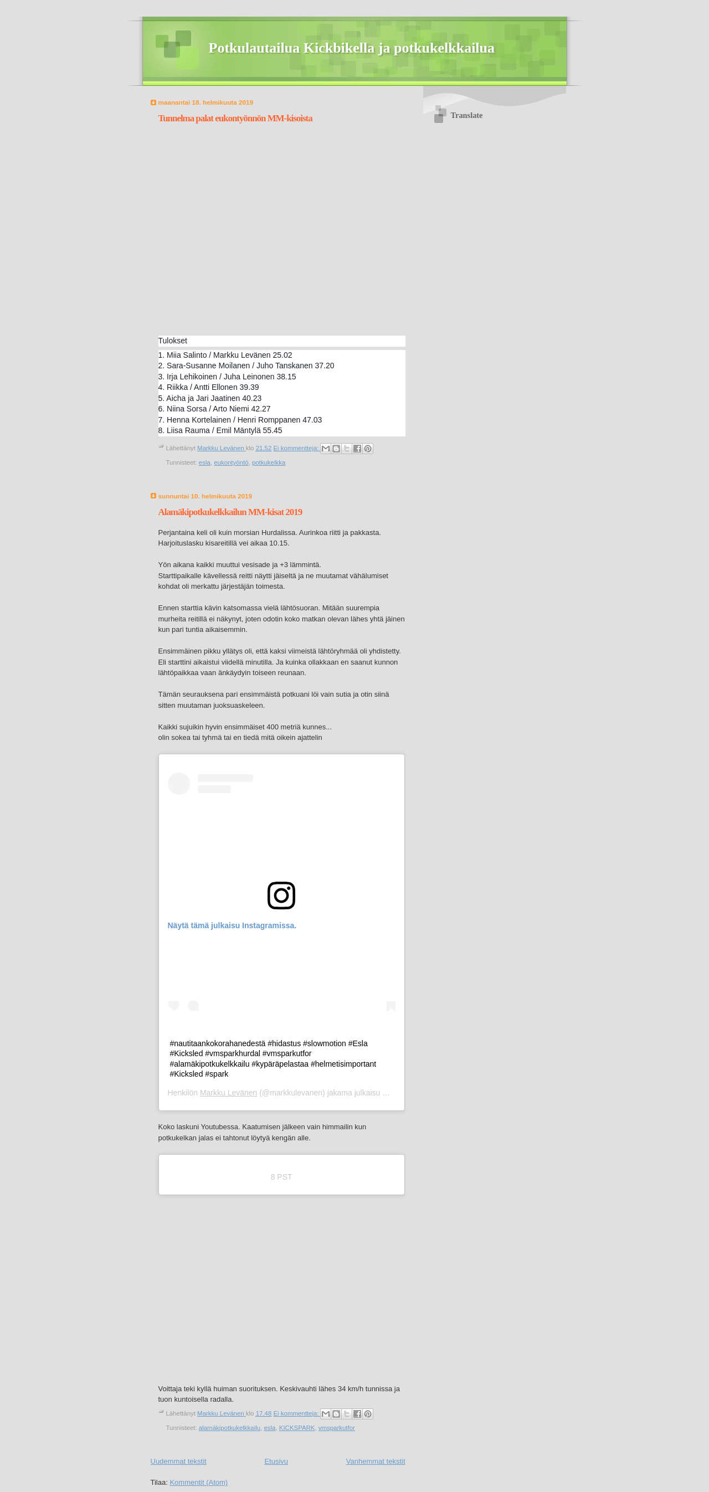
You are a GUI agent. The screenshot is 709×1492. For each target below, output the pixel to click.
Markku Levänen (229, 1092)
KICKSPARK (297, 1427)
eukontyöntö (231, 462)
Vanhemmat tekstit (375, 1461)
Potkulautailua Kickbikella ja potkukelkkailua (352, 48)
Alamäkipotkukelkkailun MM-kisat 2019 (230, 512)
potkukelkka (268, 462)
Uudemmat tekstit (179, 1461)
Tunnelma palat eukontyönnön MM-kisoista (235, 118)
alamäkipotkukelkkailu (229, 1427)
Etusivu (276, 1461)
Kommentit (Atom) (198, 1482)
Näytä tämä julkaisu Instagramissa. (232, 925)
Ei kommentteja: (296, 448)
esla (204, 462)
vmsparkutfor (336, 1427)
